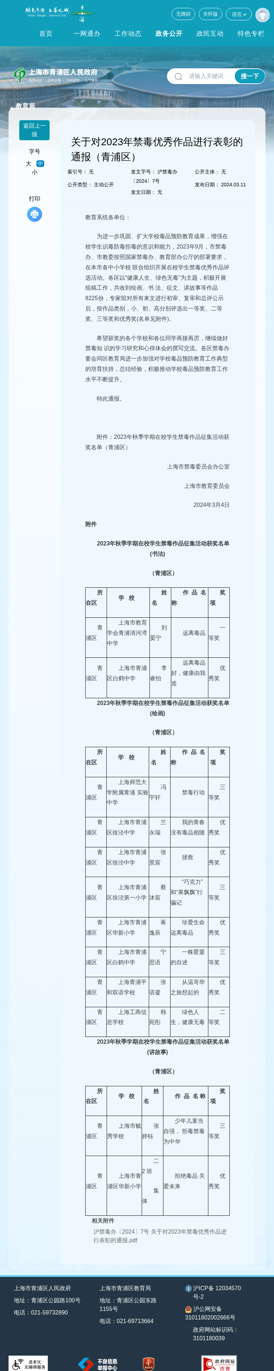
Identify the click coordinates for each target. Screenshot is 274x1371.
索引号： (77, 162)
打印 (34, 199)
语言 (239, 14)
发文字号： (143, 162)
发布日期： (207, 175)
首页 (46, 33)
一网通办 (87, 33)
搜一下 (250, 76)
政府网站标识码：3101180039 (216, 1324)
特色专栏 (251, 33)
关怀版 (210, 14)
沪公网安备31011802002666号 (210, 1304)
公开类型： (79, 175)
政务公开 (169, 33)
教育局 (114, 72)
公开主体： (207, 162)
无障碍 (183, 14)
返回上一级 (34, 120)
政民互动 (210, 33)
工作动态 (128, 33)
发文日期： (143, 182)
